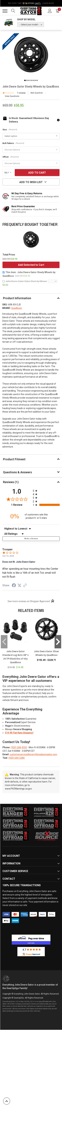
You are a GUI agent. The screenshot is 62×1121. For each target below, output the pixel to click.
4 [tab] (31, 80)
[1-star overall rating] (14, 93)
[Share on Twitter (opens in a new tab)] (19, 585)
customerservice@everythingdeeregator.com (33, 754)
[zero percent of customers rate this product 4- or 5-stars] (31, 516)
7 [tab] (37, 80)
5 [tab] (33, 80)
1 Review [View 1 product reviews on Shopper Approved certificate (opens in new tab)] (21, 504)
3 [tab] (29, 80)
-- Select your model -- (29, 24)
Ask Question (36, 93)
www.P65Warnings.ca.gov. (18, 788)
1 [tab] (25, 80)
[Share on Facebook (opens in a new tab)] (14, 585)
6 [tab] (35, 80)
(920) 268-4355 (19, 747)
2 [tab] (27, 80)
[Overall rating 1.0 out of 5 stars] (17, 499)
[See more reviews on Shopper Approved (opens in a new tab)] (25, 585)
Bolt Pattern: (13, 143)
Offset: (10, 157)
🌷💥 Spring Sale (31, 3)
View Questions (12, 96)
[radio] (46, 491)
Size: (9, 129)
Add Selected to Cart (31, 264)
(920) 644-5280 (16, 758)
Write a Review (31, 539)
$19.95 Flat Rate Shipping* (19, 732)
